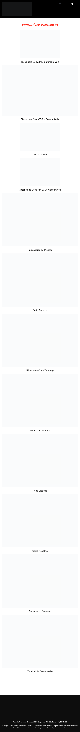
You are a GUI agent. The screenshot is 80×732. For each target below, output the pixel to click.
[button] (60, 4)
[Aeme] (20, 9)
